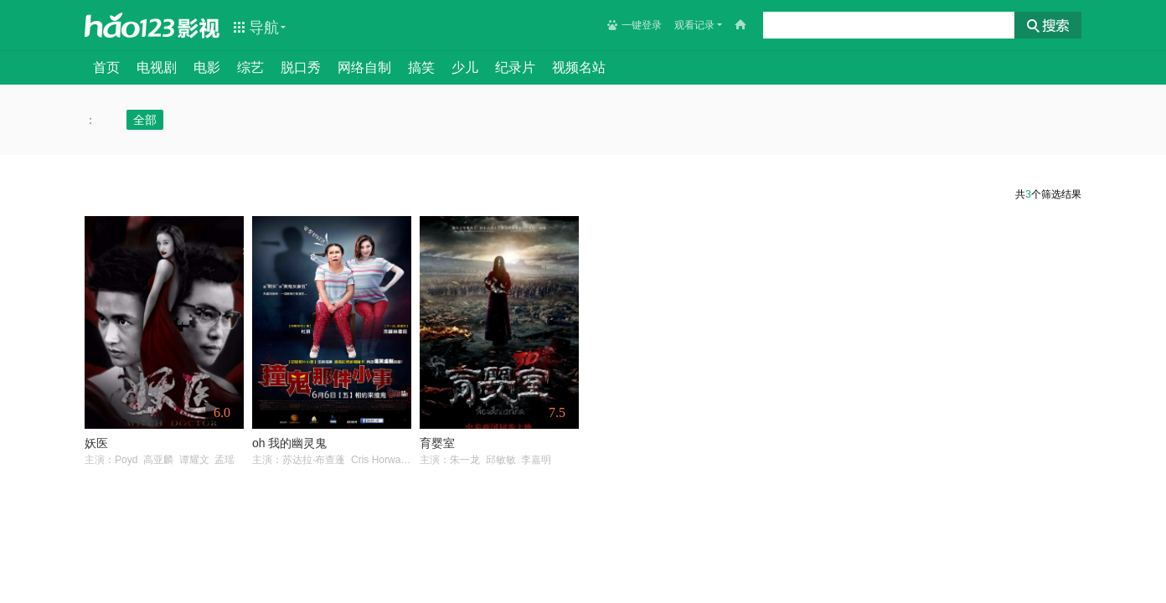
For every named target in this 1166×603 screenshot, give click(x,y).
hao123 (130, 25)
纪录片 (515, 67)
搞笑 (421, 67)
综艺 (250, 67)
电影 (206, 67)
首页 (106, 67)
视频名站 (579, 67)
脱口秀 (301, 67)
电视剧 (157, 67)
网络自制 (364, 67)
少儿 (464, 67)
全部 (145, 119)
